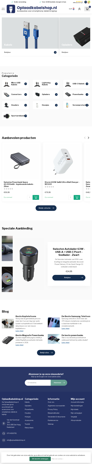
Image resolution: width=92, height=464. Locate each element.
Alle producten (76, 420)
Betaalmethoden (53, 413)
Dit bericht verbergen (40, 459)
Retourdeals (29, 428)
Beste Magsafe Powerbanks (30, 335)
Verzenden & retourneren (56, 417)
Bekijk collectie (46, 208)
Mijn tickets (74, 409)
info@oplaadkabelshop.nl (16, 440)
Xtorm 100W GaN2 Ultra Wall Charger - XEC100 (62, 183)
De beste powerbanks (72, 335)
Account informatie (77, 402)
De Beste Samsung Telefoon (76, 316)
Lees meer (19, 331)
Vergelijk (74, 417)
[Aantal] (29, 197)
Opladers (28, 406)
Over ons (51, 402)
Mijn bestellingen (77, 406)
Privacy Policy (53, 409)
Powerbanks (29, 409)
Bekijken (73, 277)
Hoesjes (28, 417)
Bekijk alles (46, 352)
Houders (28, 413)
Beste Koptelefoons (26, 316)
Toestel (27, 424)
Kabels (27, 402)
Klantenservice (53, 420)
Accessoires (29, 420)
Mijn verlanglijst (76, 413)
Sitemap (51, 424)
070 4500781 (12, 433)
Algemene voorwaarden (56, 406)
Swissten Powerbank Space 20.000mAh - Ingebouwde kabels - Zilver (19, 184)
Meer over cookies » (57, 459)
